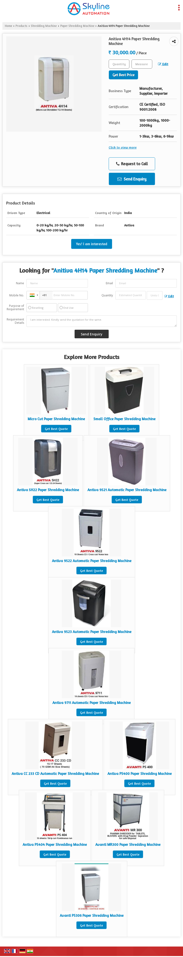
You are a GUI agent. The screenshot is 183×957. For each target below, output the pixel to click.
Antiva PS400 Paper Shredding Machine (139, 773)
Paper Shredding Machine (77, 26)
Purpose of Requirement (15, 307)
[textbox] (142, 64)
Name (20, 283)
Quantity (107, 295)
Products (21, 26)
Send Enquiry (132, 178)
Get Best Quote (56, 429)
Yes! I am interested (91, 244)
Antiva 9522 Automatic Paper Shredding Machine (91, 560)
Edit (163, 64)
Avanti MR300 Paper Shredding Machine (127, 844)
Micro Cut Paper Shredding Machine (56, 419)
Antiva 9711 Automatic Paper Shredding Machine (91, 702)
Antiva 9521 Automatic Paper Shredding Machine (126, 490)
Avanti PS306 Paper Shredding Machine (91, 915)
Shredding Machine (44, 26)
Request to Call (132, 163)
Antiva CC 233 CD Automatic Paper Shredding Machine (55, 773)
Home (8, 26)
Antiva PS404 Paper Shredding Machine (55, 844)
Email (109, 283)
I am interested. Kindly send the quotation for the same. (101, 321)
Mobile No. (16, 295)
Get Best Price (123, 75)
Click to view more (123, 147)
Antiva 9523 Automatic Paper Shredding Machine (91, 631)
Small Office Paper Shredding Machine (124, 419)
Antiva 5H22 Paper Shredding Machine (48, 490)
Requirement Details (15, 321)
